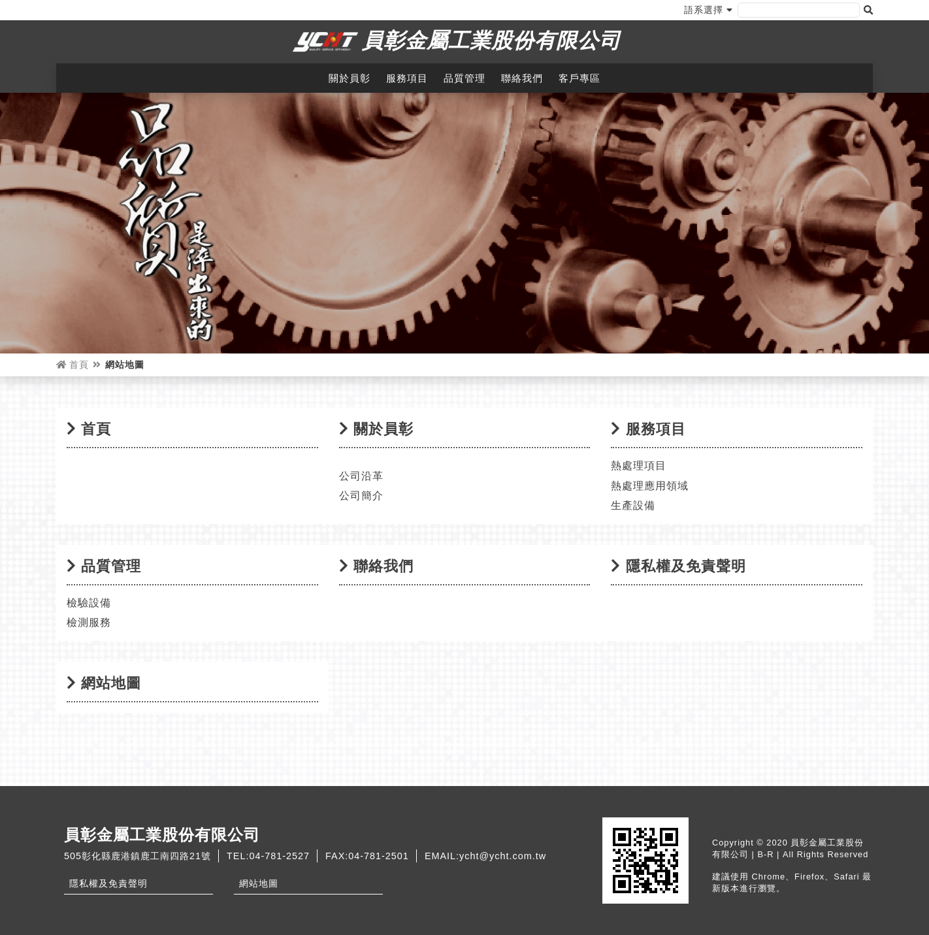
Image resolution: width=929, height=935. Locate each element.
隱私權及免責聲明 (108, 883)
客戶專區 (579, 78)
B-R (765, 854)
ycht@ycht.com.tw (502, 856)
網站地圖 (258, 883)
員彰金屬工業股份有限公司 (491, 40)
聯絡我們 (522, 78)
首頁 (72, 365)
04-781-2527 (279, 856)
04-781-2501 (378, 856)
